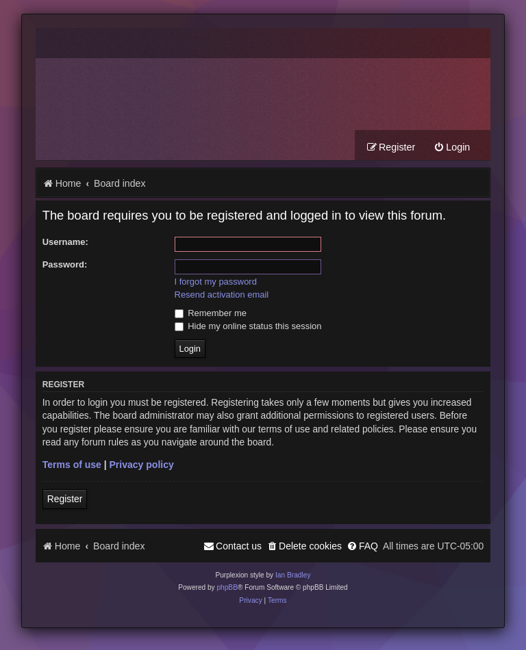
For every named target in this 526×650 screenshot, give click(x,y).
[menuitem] (452, 147)
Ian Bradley (293, 575)
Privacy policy (142, 464)
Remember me (211, 313)
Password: (65, 264)
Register (65, 498)
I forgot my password (216, 281)
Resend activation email (222, 294)
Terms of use (71, 464)
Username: (65, 242)
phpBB (227, 587)
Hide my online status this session (248, 326)
